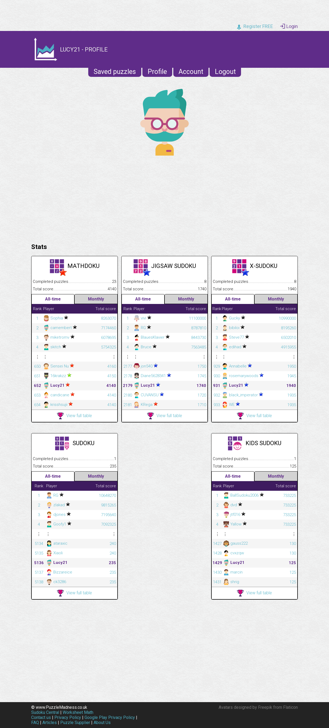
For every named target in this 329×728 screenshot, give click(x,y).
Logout (225, 72)
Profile (157, 72)
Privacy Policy (67, 717)
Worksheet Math (78, 712)
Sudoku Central (45, 712)
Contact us (41, 717)
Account (191, 72)
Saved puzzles (115, 72)
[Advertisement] (164, 198)
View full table (74, 416)
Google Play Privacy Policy (110, 717)
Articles (49, 722)
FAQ (35, 722)
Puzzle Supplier (75, 722)
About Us (102, 722)
